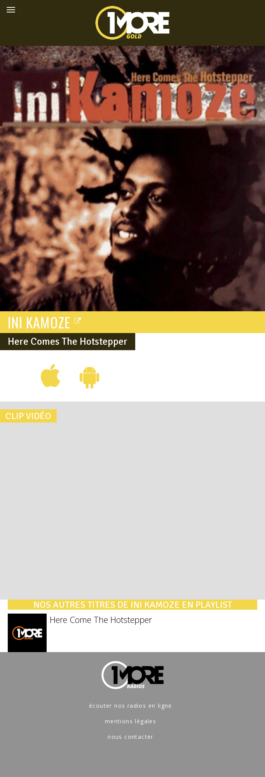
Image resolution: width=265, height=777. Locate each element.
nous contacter (130, 736)
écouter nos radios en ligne (130, 705)
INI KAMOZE (45, 321)
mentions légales (130, 721)
